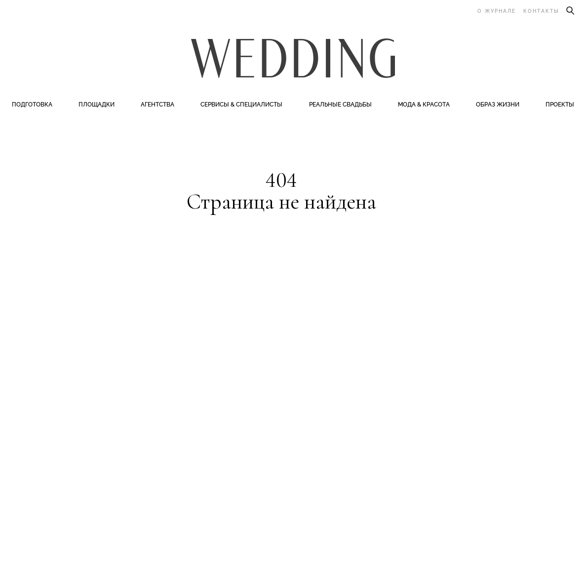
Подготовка (32, 104)
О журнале (496, 11)
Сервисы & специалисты (241, 104)
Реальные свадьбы (340, 104)
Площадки (96, 104)
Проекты (560, 104)
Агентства (157, 104)
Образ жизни (497, 104)
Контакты (541, 11)
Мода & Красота (424, 104)
